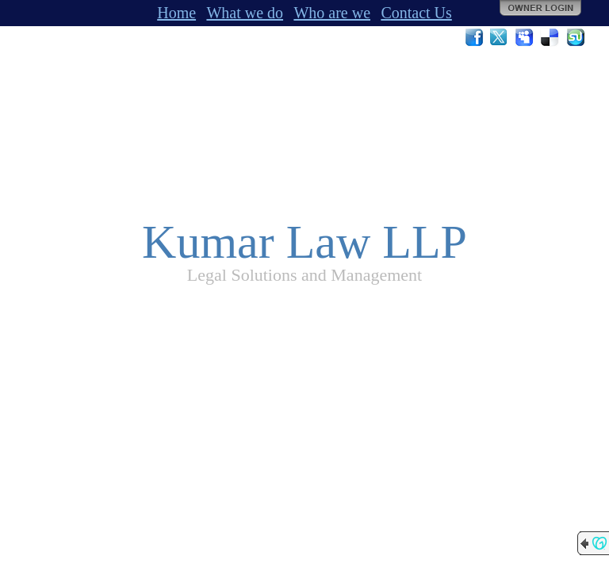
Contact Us (416, 12)
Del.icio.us (550, 37)
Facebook (474, 37)
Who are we (331, 12)
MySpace (525, 37)
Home (176, 12)
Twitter (499, 37)
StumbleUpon (576, 37)
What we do (244, 12)
